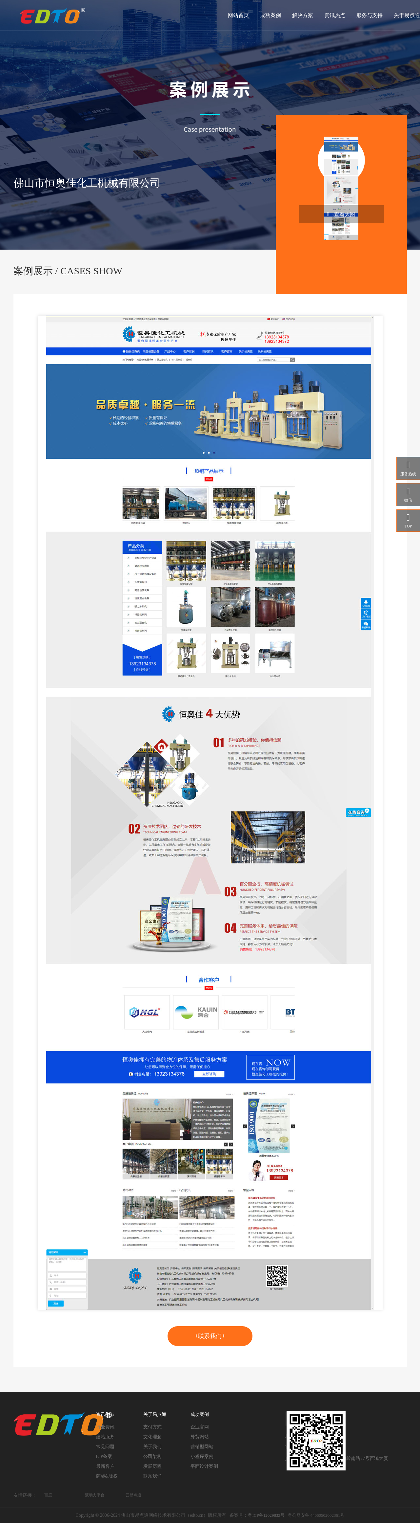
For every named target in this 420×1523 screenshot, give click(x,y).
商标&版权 (107, 1476)
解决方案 (302, 15)
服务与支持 (369, 15)
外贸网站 (199, 1436)
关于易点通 (407, 15)
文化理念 (152, 1436)
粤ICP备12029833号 (266, 1515)
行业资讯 (105, 1426)
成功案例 (270, 15)
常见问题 (105, 1446)
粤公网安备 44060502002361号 (316, 1515)
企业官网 (199, 1426)
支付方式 (152, 1426)
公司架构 (152, 1456)
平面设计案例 (204, 1466)
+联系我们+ (210, 1336)
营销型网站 (201, 1446)
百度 (48, 1495)
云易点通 (133, 1495)
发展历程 (152, 1466)
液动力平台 (95, 1495)
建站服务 (105, 1436)
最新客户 (105, 1466)
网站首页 (238, 15)
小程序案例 (201, 1456)
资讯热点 (334, 15)
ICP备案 (104, 1456)
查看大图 (341, 214)
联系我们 (152, 1476)
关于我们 (152, 1446)
